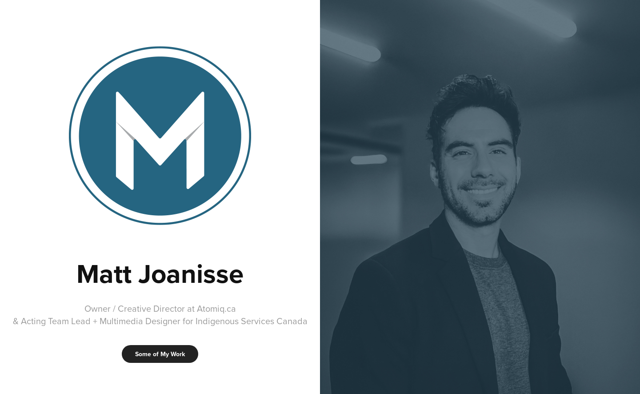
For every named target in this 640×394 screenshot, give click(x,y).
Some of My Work (160, 354)
